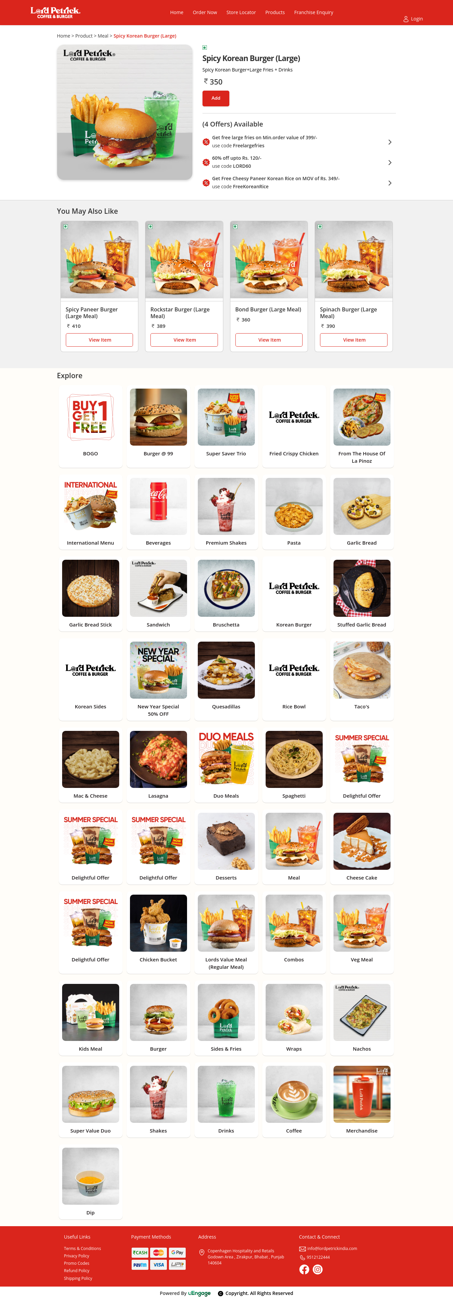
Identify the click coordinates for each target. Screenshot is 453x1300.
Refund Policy (77, 1270)
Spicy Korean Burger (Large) (145, 36)
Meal (103, 36)
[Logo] (55, 12)
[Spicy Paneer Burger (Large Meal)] (99, 261)
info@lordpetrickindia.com (328, 1248)
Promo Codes (76, 1263)
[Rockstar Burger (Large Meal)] (184, 261)
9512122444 (314, 1257)
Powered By (185, 1293)
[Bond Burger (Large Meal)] (269, 261)
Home (64, 36)
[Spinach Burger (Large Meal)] (354, 261)
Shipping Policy (78, 1278)
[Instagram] (318, 1269)
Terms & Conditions (82, 1248)
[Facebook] (304, 1269)
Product (83, 36)
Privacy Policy (76, 1256)
